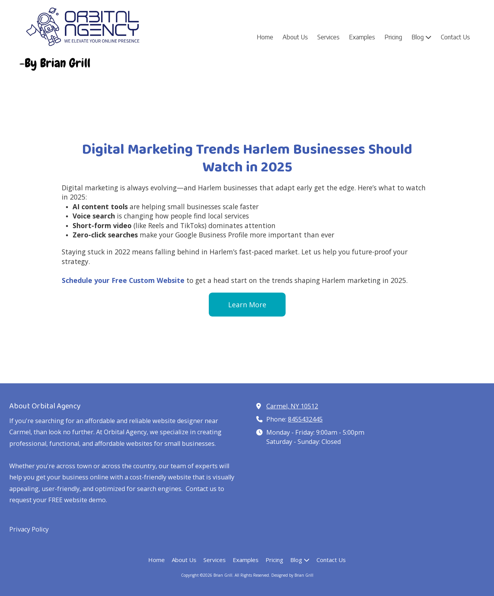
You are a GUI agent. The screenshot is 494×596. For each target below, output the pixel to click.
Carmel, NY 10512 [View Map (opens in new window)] (292, 406)
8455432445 (305, 419)
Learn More (247, 304)
